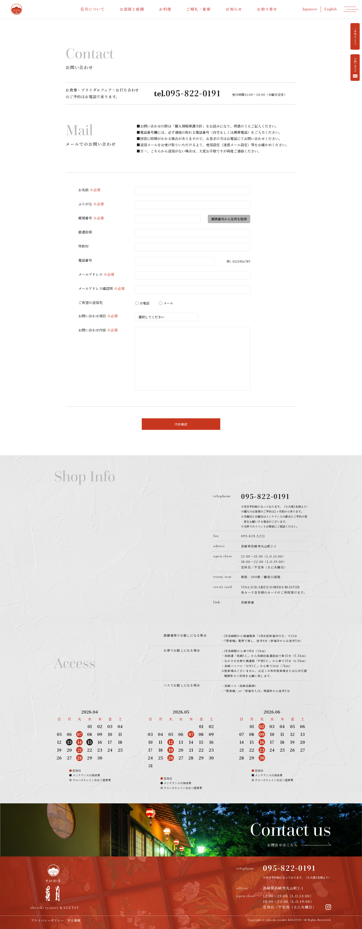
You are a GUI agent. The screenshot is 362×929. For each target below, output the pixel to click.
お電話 (142, 303)
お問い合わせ (355, 68)
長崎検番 (247, 602)
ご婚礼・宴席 (198, 9)
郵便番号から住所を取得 (229, 219)
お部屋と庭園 (132, 9)
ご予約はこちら (355, 36)
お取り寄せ (267, 9)
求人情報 (74, 920)
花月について (92, 9)
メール (166, 303)
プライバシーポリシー (47, 920)
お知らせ (234, 9)
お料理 (165, 9)
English (330, 9)
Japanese (310, 9)
